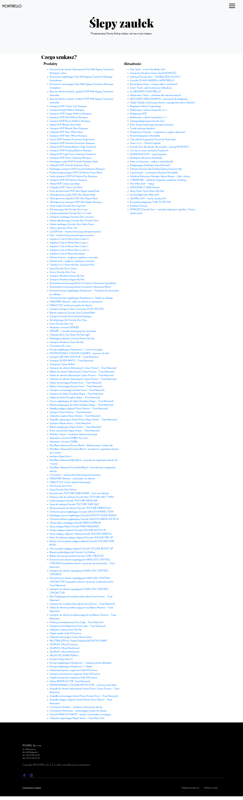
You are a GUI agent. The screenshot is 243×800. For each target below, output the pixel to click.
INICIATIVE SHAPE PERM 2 (64, 655)
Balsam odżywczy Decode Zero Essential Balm (72, 312)
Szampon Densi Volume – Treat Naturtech (70, 412)
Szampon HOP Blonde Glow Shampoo (69, 128)
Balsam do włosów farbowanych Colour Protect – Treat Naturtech (82, 371)
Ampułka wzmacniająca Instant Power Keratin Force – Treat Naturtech (84, 696)
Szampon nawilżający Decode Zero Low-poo (72, 217)
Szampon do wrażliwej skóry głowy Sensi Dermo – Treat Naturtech (82, 604)
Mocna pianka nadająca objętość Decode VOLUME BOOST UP (81, 548)
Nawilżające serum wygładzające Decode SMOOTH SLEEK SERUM (83, 515)
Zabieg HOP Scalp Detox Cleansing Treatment (73, 154)
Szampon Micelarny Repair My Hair (67, 279)
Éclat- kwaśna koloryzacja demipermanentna (151, 124)
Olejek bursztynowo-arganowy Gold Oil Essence (73, 677)
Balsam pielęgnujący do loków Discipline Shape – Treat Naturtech (81, 405)
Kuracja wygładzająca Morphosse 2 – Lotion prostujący (76, 349)
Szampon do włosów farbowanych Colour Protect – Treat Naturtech (83, 368)
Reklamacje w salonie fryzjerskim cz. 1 (148, 117)
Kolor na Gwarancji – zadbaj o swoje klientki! (151, 161)
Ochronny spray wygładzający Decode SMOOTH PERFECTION (81, 512)
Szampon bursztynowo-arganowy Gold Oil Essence (75, 674)
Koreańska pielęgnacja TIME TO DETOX (150, 202)
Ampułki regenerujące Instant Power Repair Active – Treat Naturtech (83, 419)
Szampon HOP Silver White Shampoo (68, 136)
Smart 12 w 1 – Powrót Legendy (145, 143)
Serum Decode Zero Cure (63, 272)
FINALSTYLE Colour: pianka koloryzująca (70, 482)
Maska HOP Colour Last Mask (65, 183)
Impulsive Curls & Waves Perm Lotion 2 (69, 242)
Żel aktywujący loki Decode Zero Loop (68, 209)
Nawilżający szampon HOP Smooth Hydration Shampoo (77, 169)
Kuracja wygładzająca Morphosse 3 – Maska (71, 666)
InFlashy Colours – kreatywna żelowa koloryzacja (73, 434)
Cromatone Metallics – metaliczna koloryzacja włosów (76, 707)
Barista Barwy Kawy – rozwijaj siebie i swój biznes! (154, 84)
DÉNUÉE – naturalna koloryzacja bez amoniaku (73, 331)
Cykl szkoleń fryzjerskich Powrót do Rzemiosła (152, 139)
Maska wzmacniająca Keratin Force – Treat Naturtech (76, 382)
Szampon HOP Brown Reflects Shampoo (70, 121)
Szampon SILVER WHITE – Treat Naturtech (71, 360)
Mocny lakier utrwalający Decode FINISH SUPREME (75, 523)
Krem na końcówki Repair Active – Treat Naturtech (75, 430)
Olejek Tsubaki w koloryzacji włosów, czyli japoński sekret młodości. (162, 102)
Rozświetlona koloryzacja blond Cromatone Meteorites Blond (80, 287)
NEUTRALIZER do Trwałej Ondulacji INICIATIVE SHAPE (78, 641)
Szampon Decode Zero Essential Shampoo (71, 316)
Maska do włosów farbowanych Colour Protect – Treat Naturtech (82, 375)
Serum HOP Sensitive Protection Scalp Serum (72, 139)
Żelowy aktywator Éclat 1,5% (63, 228)
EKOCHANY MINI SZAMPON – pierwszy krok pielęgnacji (158, 99)
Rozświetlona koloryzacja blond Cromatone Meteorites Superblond (83, 283)
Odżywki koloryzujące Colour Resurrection (71, 637)
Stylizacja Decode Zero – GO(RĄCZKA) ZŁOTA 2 (155, 77)
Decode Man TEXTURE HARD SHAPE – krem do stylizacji (79, 493)
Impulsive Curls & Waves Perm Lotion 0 (69, 250)
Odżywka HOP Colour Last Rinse (66, 187)
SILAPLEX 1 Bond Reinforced (64, 652)
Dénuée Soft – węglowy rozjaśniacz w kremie (72, 261)
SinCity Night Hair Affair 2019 (144, 195)
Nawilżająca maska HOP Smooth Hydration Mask (74, 161)
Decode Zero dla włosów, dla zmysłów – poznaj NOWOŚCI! (159, 147)
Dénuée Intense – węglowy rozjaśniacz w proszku (74, 257)
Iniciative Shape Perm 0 (61, 659)
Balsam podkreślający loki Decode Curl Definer (72, 552)
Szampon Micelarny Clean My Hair (67, 342)
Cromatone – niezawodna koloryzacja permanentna (75, 475)
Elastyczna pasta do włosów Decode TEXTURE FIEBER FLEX (80, 508)
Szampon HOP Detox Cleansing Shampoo (71, 158)
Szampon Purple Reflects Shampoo (67, 110)
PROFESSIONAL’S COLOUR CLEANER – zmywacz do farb (79, 353)
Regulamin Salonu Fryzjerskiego (145, 106)
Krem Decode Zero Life (61, 324)
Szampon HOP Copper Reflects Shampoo (70, 113)
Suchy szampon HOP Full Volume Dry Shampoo (73, 176)
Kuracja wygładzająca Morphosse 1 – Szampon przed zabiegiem (81, 663)
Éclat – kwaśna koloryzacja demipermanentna (72, 235)
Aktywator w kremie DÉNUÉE (64, 327)
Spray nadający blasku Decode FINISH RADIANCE (74, 526)
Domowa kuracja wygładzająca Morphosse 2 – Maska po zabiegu (81, 298)
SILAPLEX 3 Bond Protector (64, 644)
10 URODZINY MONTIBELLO (145, 91)
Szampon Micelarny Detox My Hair (67, 276)
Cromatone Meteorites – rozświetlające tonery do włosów (78, 711)
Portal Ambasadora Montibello (145, 136)
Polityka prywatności (190, 788)
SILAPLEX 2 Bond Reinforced (64, 648)
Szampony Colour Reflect (62, 364)
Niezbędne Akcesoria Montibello (146, 158)
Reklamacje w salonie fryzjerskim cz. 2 (148, 110)
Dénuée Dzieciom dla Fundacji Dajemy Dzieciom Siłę (156, 169)
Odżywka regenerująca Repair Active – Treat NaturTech (77, 718)
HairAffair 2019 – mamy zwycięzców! (148, 198)
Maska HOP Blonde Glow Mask (65, 124)
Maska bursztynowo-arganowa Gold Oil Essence (73, 670)
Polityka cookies (211, 788)
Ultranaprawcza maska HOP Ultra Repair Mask (72, 195)
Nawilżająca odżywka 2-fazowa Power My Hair (72, 338)
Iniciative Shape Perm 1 (61, 456)
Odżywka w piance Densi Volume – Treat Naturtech (75, 416)
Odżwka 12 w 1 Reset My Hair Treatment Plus (72, 265)
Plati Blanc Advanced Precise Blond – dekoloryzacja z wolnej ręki (81, 445)
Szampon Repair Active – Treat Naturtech (70, 423)
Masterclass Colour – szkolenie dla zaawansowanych (155, 95)
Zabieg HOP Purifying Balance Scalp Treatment (73, 147)
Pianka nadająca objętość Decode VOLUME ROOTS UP (78, 530)
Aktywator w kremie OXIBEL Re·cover (69, 438)
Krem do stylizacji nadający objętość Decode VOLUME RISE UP (81, 537)
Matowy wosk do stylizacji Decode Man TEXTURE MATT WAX (82, 497)
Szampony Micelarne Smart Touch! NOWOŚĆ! (153, 73)
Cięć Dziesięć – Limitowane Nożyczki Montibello (154, 172)
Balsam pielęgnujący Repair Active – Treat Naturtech (75, 427)
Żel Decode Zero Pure (61, 486)
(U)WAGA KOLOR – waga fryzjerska (148, 154)
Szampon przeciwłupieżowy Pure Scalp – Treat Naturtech (78, 626)
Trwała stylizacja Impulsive (142, 128)
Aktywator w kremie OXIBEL (64, 441)
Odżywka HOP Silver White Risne (66, 132)
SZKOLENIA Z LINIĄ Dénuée (145, 187)
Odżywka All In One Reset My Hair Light (70, 335)
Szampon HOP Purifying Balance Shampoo (71, 150)
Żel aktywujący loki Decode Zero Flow (68, 320)
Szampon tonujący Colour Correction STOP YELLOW (77, 309)
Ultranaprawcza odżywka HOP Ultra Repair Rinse (74, 198)
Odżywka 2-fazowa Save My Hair (66, 629)
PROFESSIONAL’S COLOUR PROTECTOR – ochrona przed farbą (83, 685)
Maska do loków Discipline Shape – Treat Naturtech (75, 397)
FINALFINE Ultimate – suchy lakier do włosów (72, 478)
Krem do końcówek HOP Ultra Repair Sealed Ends (74, 191)
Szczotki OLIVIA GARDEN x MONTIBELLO (152, 80)
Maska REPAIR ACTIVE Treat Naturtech (70, 681)
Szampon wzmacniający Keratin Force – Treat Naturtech (77, 390)
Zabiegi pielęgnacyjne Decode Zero (147, 121)
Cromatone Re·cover (60, 346)
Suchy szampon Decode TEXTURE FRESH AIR (73, 500)
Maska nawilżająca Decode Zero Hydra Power (72, 224)
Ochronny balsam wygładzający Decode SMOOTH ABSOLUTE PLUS (84, 519)
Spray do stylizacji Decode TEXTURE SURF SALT (74, 504)
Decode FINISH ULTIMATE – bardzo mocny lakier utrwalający (80, 714)
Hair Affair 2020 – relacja (142, 183)
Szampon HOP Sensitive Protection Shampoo (72, 143)
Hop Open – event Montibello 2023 (147, 69)
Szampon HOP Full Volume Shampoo (68, 180)
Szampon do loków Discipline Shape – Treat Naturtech (76, 394)
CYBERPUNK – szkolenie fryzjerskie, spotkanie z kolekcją (158, 180)
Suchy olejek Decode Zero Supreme (67, 206)
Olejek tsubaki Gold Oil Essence (65, 633)
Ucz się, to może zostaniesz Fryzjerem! (149, 150)
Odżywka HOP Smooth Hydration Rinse (69, 165)
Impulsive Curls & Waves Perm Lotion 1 (69, 246)
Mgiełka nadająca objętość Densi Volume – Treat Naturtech (79, 408)
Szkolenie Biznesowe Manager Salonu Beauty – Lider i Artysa (160, 176)
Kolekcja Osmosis (138, 206)
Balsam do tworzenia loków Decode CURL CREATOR (76, 556)
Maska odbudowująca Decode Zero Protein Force (74, 220)
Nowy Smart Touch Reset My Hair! (147, 191)
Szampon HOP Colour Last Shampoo (68, 106)
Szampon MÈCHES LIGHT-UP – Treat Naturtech (74, 357)
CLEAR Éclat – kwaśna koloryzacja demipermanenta (75, 231)
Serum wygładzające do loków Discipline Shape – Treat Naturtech (82, 401)
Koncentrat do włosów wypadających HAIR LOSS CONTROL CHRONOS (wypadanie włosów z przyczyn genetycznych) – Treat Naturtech (82, 563)
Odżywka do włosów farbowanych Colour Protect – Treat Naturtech (83, 379)
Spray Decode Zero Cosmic (63, 268)
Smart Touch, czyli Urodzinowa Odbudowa (151, 88)
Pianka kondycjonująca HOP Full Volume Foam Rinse (76, 172)
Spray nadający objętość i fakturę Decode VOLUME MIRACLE (81, 534)
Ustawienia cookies (32, 788)
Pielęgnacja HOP (138, 113)
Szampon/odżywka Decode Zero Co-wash (70, 213)
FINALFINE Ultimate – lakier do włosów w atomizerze (76, 301)
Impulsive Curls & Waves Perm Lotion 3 (69, 239)
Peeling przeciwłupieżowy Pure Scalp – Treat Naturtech (76, 622)
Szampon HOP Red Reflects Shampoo (69, 117)
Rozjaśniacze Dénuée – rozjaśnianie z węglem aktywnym (157, 132)
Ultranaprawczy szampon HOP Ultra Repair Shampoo (76, 202)
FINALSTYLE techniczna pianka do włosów (71, 305)
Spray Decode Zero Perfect (63, 489)
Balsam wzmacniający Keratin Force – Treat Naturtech (76, 386)
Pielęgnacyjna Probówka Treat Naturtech (150, 165)
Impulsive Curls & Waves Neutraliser (67, 253)
